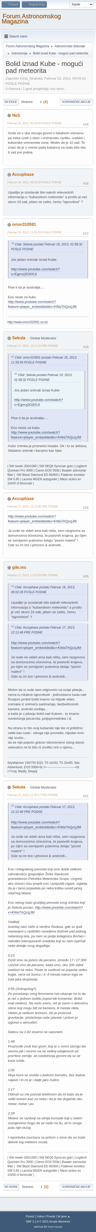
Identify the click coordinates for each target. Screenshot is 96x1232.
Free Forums (55, 1226)
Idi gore (11, 1186)
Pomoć (30, 1216)
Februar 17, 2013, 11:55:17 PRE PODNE (32, 794)
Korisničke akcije (76, 101)
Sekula (18, 338)
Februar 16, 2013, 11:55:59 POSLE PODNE (34, 232)
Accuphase (23, 174)
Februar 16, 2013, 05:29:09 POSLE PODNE (34, 123)
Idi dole (11, 101)
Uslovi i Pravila (46, 1216)
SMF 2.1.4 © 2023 (37, 1221)
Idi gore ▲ (64, 1216)
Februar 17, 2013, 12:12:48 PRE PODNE (32, 506)
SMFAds (38, 1226)
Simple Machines (59, 1221)
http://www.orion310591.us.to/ (27, 322)
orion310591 (24, 224)
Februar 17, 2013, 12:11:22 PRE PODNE (32, 345)
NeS (16, 115)
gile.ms (19, 567)
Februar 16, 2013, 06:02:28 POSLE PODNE (34, 182)
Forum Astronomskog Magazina (31, 19)
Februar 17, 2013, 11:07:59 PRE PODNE (32, 575)
